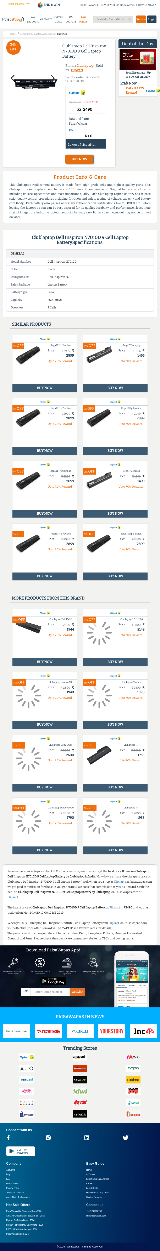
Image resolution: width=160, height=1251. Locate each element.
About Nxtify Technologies (18, 1197)
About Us (10, 1170)
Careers (90, 1183)
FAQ (8, 1179)
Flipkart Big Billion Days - (20, 1220)
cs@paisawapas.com (96, 1216)
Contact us (95, 1205)
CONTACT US (128, 5)
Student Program (94, 1197)
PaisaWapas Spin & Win (17, 1234)
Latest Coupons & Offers (97, 1179)
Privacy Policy (12, 1188)
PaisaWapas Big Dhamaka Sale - (24, 1211)
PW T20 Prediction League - (21, 1229)
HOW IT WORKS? (110, 5)
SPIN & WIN (48, 5)
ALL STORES (45, 19)
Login (152, 19)
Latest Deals (92, 1188)
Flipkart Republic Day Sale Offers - (24, 1225)
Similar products (31, 324)
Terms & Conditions (15, 1192)
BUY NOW (79, 159)
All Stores (90, 1174)
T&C (71, 129)
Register (140, 19)
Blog (8, 1174)
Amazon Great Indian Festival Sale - (25, 1216)
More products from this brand (48, 598)
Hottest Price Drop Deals (97, 1192)
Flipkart (77, 70)
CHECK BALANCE (89, 5)
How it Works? (13, 1183)
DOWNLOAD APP (146, 5)
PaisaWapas (72, 1246)
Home (89, 1170)
